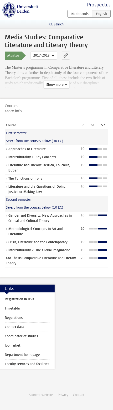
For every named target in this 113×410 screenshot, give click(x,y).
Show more (55, 84)
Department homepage (22, 355)
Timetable (12, 308)
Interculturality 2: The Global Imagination (39, 250)
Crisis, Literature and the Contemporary (37, 242)
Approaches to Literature (27, 149)
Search (59, 24)
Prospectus (99, 5)
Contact (78, 395)
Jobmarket (12, 345)
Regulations (14, 317)
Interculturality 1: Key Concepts (32, 157)
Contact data (14, 327)
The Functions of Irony (25, 178)
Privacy (63, 395)
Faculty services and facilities (27, 364)
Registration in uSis (19, 299)
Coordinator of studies (21, 336)
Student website (41, 395)
